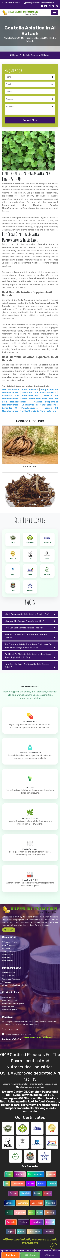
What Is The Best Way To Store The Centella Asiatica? (26, 636)
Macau (31, 1183)
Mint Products (8, 973)
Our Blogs (6, 957)
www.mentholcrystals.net (38, 1037)
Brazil (8, 1212)
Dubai (8, 1174)
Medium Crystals (9, 1010)
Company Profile (9, 942)
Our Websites (8, 960)
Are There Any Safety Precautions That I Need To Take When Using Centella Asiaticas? (28, 646)
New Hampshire (35, 1174)
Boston (13, 1193)
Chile (39, 1212)
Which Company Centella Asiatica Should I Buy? (27, 614)
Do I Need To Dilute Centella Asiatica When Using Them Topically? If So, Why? (28, 656)
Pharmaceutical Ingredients (14, 985)
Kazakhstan (18, 1183)
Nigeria (11, 1231)
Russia (37, 1193)
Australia (11, 1222)
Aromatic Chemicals (11, 979)
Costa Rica (37, 1203)
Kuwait (41, 1183)
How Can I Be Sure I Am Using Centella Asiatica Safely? (27, 665)
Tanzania (48, 1231)
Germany (50, 1212)
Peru (31, 1212)
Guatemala (23, 1203)
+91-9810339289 (11, 3)
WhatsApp (30, 1255)
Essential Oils (8, 976)
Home (14, 55)
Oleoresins (7, 982)
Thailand (23, 1222)
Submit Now (30, 120)
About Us (8, 930)
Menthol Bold (8, 1007)
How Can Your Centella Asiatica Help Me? (24, 628)
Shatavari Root (30, 466)
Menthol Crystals (10, 1000)
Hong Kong (36, 1222)
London (52, 1183)
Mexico (47, 1193)
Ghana (21, 1231)
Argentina (20, 1212)
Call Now (10, 1255)
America (51, 1174)
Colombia (50, 1203)
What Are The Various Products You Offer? (24, 621)
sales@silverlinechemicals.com (39, 3)
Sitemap (6, 948)
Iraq (6, 1183)
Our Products (8, 945)
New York (20, 1174)
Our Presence (8, 951)
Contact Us (7, 954)
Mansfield (25, 1193)
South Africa (34, 1231)
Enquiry (49, 1255)
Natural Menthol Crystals (13, 1003)
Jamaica (9, 1203)
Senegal (50, 1222)
